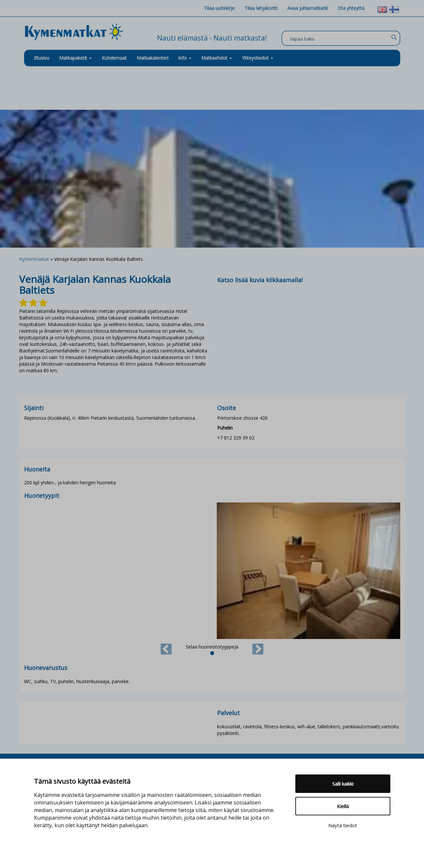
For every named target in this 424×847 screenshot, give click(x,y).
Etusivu (41, 58)
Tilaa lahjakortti (261, 8)
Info (184, 58)
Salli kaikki (342, 783)
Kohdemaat (114, 58)
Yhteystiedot (257, 58)
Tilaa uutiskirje (219, 8)
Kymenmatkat (34, 259)
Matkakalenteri (152, 58)
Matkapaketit (75, 58)
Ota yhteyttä (351, 8)
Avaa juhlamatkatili (307, 8)
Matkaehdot (216, 58)
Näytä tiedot (342, 825)
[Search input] (339, 38)
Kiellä (343, 806)
